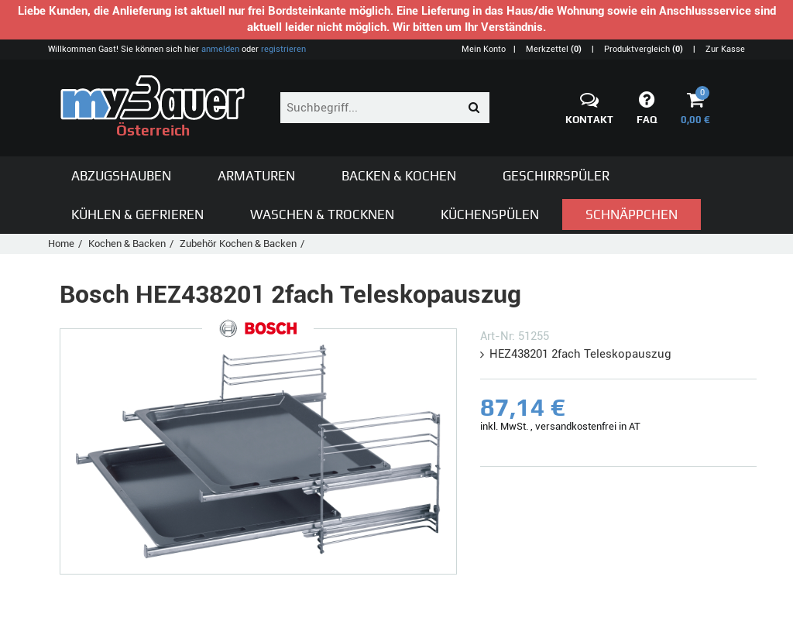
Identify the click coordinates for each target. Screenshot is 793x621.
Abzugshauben (121, 176)
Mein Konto (484, 49)
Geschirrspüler (556, 176)
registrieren (283, 49)
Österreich (152, 107)
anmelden (220, 49)
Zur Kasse (725, 49)
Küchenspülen (490, 214)
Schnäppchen (631, 214)
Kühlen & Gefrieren (137, 214)
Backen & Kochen (399, 176)
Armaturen (256, 176)
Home (61, 243)
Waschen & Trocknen (322, 214)
